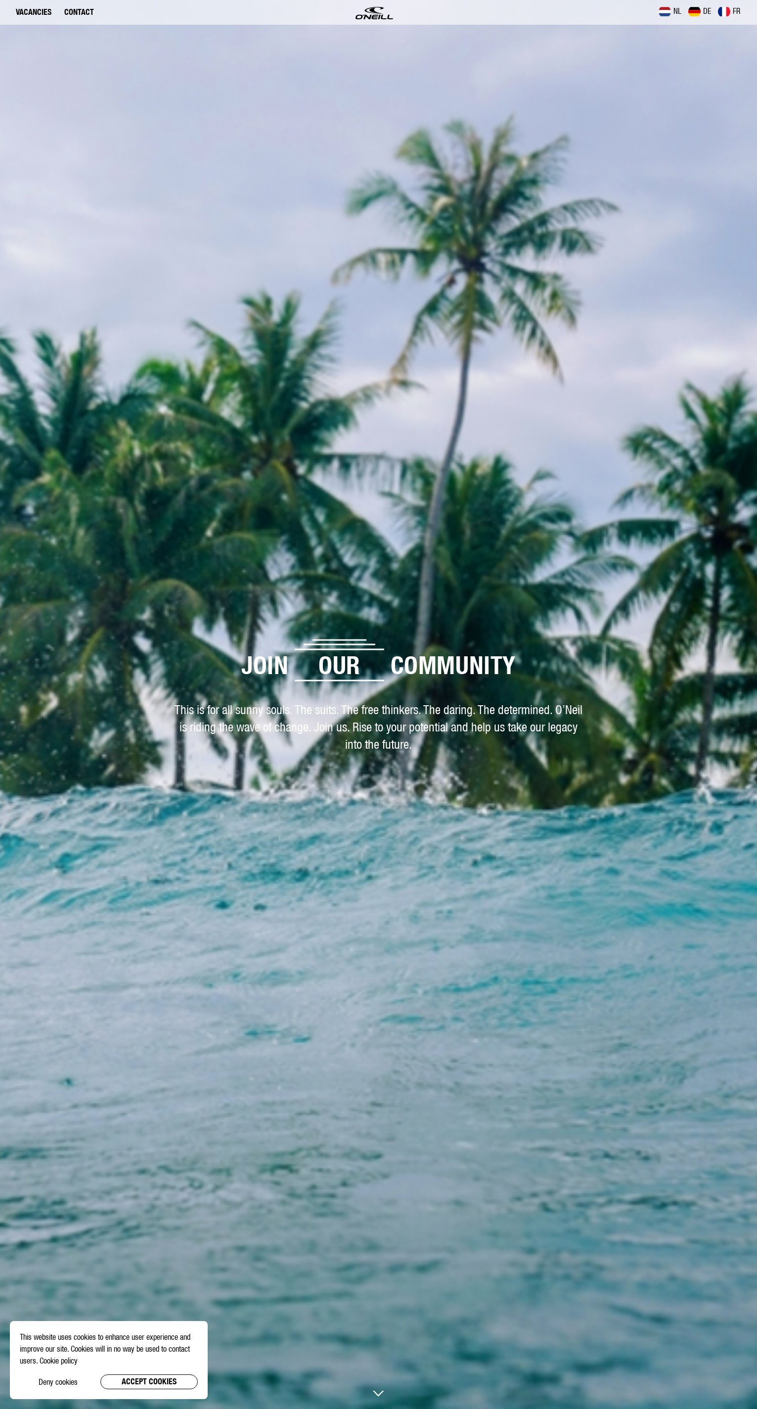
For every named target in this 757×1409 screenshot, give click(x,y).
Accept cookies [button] (149, 1381)
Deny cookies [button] (58, 1381)
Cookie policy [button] (59, 1360)
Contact (79, 12)
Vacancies (33, 12)
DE (699, 11)
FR (729, 11)
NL (670, 11)
